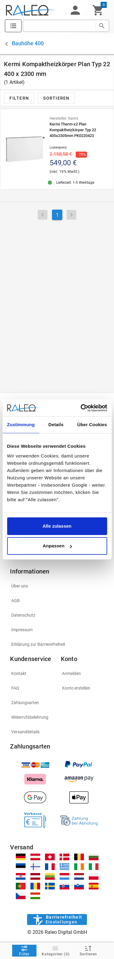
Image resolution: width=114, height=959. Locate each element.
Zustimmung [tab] (21, 424)
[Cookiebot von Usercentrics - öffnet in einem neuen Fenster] (81, 408)
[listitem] (56, 586)
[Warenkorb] (98, 10)
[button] (75, 10)
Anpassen (57, 545)
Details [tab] (56, 424)
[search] (59, 26)
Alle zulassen (57, 526)
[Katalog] (13, 26)
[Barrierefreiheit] (57, 919)
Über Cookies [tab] (92, 424)
